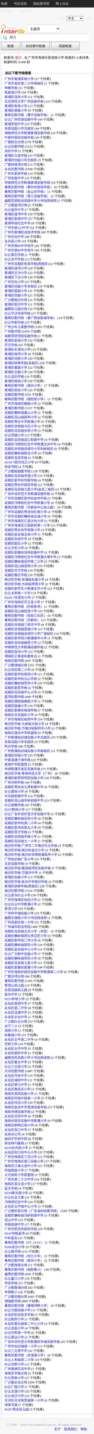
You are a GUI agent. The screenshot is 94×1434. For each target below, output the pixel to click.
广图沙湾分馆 (15, 976)
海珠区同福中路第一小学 (23, 1098)
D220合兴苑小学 (17, 1148)
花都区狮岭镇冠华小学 (21, 818)
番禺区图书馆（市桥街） (23, 620)
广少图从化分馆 (16, 1382)
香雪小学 (11, 909)
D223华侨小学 (15, 999)
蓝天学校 (11, 1188)
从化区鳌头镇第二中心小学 (24, 1324)
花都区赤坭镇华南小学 (21, 836)
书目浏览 (20, 4)
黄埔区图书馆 (15, 408)
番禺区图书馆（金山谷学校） (26, 191)
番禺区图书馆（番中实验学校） (28, 115)
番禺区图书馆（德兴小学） (24, 385)
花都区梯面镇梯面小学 (21, 701)
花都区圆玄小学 (16, 543)
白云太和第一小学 (18, 593)
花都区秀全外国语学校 (21, 485)
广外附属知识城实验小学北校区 (28, 737)
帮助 (83, 1429)
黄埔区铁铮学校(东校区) (22, 363)
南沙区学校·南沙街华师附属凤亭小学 (31, 854)
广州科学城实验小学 (20, 913)
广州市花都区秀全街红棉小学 (26, 512)
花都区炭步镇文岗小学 (21, 534)
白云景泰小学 (15, 1378)
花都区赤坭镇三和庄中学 (23, 624)
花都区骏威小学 (16, 706)
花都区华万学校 (16, 570)
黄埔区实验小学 (16, 877)
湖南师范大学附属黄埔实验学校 (28, 133)
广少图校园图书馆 (18, 471)
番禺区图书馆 (15, 981)
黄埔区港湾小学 (16, 268)
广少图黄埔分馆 (16, 1287)
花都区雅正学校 (16, 575)
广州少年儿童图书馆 (20, 327)
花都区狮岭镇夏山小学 (21, 412)
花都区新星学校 (16, 688)
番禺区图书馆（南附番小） (24, 1269)
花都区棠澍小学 (16, 651)
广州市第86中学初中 (20, 246)
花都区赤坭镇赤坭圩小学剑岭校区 (29, 449)
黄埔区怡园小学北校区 (21, 160)
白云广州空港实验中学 (21, 119)
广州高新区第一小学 (20, 922)
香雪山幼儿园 (15, 985)
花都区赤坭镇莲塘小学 (21, 629)
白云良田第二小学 (18, 670)
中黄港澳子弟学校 (18, 760)
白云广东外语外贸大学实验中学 (28, 814)
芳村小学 (11, 1044)
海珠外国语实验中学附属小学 (26, 1121)
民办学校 (11, 746)
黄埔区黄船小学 (16, 110)
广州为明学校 (15, 782)
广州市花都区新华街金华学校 (26, 498)
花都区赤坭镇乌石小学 (21, 426)
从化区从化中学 (16, 1017)
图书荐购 (26, 11)
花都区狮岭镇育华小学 (21, 683)
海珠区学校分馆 (16, 1373)
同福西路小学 (15, 1170)
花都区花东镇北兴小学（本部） (28, 931)
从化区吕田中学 (16, 1116)
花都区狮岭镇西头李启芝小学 (26, 936)
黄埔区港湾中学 (16, 214)
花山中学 (11, 1220)
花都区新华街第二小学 (21, 823)
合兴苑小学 (13, 241)
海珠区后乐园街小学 (20, 715)
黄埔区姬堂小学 (16, 390)
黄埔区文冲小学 (16, 273)
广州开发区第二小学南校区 (24, 83)
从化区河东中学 (16, 1075)
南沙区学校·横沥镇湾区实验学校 (28, 868)
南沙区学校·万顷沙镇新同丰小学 (28, 728)
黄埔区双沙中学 (16, 304)
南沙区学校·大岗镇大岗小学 (25, 724)
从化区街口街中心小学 (21, 1152)
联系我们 (70, 1429)
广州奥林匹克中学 (18, 1369)
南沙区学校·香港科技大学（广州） (30, 773)
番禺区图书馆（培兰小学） (24, 1256)
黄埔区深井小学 (16, 97)
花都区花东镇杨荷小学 (21, 642)
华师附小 (11, 1292)
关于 (57, 1429)
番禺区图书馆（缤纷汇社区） (26, 615)
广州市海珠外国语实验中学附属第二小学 (34, 972)
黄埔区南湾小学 (16, 354)
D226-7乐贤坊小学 (18, 597)
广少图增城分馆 (16, 665)
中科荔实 (11, 1238)
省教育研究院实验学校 (21, 336)
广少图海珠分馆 (16, 1265)
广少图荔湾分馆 (16, 205)
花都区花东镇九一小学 (21, 841)
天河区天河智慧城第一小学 (24, 1400)
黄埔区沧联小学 (16, 358)
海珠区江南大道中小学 (21, 1166)
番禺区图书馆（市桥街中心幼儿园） (31, 507)
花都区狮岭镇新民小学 (21, 945)
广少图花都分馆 (16, 1296)
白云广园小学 (15, 1387)
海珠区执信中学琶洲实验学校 (26, 1107)
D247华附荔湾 (15, 1233)
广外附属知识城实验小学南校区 (28, 751)
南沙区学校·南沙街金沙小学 (25, 850)
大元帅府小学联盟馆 (20, 1175)
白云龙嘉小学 (15, 1328)
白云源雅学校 (15, 805)
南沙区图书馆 (15, 891)
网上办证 (62, 4)
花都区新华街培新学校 (21, 480)
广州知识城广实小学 (20, 859)
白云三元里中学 (16, 1351)
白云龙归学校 (15, 376)
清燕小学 (11, 1030)
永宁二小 (11, 1026)
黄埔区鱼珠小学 (16, 106)
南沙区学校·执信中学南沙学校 (27, 882)
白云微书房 (13, 1251)
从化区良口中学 (16, 1130)
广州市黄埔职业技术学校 (23, 232)
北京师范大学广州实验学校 (24, 101)
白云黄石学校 (15, 255)
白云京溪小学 (15, 1391)
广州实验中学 (15, 178)
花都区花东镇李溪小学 (21, 476)
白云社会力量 (15, 1197)
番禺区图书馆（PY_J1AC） (25, 1242)
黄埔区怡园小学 (16, 295)
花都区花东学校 (16, 458)
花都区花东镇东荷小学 (21, 430)
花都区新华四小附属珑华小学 (26, 638)
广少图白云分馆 (16, 1021)
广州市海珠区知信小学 (21, 900)
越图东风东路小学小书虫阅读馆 (28, 1057)
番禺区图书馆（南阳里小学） (26, 399)
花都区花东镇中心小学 (21, 692)
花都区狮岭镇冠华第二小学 (24, 561)
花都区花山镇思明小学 (21, 566)
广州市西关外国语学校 (21, 1229)
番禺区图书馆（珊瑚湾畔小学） (28, 1305)
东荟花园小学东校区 (20, 742)
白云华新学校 (15, 322)
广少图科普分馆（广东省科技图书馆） (33, 1211)
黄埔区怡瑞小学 (16, 755)
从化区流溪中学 (16, 1012)
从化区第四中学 (16, 1003)
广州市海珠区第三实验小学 (24, 1161)
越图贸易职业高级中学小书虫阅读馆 (31, 200)
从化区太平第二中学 (20, 1039)
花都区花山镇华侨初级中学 (24, 800)
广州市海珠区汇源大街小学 (24, 521)
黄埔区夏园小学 (16, 367)
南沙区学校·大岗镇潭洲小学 (25, 584)
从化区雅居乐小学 (18, 1089)
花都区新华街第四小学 (21, 674)
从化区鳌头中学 (16, 1062)
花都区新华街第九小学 (21, 827)
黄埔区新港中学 (16, 218)
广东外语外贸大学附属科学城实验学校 (33, 1342)
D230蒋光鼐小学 (17, 1193)
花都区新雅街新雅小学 (21, 967)
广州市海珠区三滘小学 (21, 1157)
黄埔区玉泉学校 (16, 155)
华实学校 (11, 1283)
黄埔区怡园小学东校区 (21, 286)
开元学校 (11, 345)
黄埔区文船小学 (16, 372)
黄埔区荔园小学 (16, 291)
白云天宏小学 (15, 548)
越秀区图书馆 (15, 1274)
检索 (4, 4)
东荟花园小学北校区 (20, 128)
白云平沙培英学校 (18, 313)
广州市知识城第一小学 (21, 1346)
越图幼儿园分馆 (16, 309)
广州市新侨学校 (16, 173)
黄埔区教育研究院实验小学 (24, 778)
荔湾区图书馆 (15, 697)
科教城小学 (13, 1035)
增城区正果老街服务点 (21, 656)
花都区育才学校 (16, 832)
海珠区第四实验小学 (20, 1093)
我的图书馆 (41, 4)
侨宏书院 (11, 467)
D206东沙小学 (15, 1247)
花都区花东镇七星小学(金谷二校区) (30, 489)
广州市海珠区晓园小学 (21, 403)
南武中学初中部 (16, 1139)
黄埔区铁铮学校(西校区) (22, 886)
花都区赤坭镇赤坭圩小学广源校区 (29, 633)
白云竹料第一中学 (18, 1333)
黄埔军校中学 (15, 124)
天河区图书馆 (15, 1071)
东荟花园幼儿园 (16, 990)
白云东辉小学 (15, 1364)
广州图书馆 (13, 331)
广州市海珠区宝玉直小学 (23, 602)
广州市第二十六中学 (20, 1179)
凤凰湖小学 (13, 92)
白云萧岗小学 (15, 791)
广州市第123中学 (17, 228)
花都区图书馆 (15, 394)
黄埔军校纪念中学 (18, 223)
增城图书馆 (13, 1301)
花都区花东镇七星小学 (21, 963)
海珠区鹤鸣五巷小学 (20, 1125)
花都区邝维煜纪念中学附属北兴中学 (31, 444)
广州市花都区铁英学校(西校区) (27, 264)
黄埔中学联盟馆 (16, 764)
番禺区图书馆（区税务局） (24, 606)
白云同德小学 (15, 435)
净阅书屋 (11, 1405)
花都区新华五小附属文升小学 (26, 588)
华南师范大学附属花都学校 (24, 647)
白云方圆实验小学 (18, 1310)
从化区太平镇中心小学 (21, 1206)
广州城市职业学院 (18, 927)
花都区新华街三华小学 (21, 940)
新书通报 (7, 11)
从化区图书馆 (15, 169)
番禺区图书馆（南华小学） (24, 1260)
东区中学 (11, 151)
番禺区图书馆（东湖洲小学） (26, 1355)
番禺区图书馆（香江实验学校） (28, 196)
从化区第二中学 (16, 1008)
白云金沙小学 (15, 1396)
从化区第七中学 (16, 1084)
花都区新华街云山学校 (21, 679)
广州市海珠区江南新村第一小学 (28, 525)
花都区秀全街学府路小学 (23, 530)
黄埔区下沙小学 (16, 277)
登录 (89, 18)
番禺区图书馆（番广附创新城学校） (31, 318)
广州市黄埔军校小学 (20, 79)
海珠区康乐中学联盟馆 (21, 733)
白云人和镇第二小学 (20, 1360)
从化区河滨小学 (16, 1103)
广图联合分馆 (15, 142)
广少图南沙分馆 (16, 300)
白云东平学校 (15, 259)
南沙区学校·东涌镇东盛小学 (25, 579)
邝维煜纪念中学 (16, 1202)
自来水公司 (13, 1134)
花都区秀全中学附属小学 (23, 421)
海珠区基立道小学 (18, 1184)
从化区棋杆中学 (16, 1053)
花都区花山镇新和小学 (21, 417)
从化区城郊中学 (16, 1080)
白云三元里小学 (16, 1066)
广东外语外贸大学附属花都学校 (28, 494)
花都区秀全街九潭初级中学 (24, 787)
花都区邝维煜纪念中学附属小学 (28, 503)
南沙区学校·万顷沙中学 (22, 872)
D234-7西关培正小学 (20, 462)
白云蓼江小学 (15, 1278)
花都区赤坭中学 (16, 539)
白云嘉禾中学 (15, 209)
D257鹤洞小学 (15, 809)
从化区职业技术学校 (20, 1314)
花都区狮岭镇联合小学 (21, 453)
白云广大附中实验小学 (21, 954)
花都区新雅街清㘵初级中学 (24, 552)
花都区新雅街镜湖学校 (21, 710)
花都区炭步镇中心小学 (21, 949)
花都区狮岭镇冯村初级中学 (24, 1215)
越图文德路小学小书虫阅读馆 (26, 918)
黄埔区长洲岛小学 (18, 349)
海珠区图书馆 (15, 661)
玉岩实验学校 (15, 863)
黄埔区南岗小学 (16, 381)
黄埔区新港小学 (16, 340)
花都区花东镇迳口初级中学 (24, 440)
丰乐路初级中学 (16, 796)
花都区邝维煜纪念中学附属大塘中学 (31, 557)
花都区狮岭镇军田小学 (21, 958)
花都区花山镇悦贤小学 (21, 611)
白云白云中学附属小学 (21, 904)
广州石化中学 (15, 237)
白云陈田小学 (15, 1319)
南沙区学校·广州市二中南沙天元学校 (31, 845)
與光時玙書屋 (15, 1143)
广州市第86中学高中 (20, 250)
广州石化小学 (15, 282)
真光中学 (11, 994)
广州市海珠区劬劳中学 (21, 719)
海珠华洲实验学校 (18, 1112)
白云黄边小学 (15, 1337)
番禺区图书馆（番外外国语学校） (29, 187)
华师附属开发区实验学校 (23, 769)
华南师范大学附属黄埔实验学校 (28, 182)
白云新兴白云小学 (18, 895)
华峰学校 (11, 88)
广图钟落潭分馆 (16, 164)
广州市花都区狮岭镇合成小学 (26, 516)
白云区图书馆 (15, 146)
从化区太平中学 (16, 1048)
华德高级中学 (15, 1224)
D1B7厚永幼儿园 (17, 1409)
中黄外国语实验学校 (20, 137)
